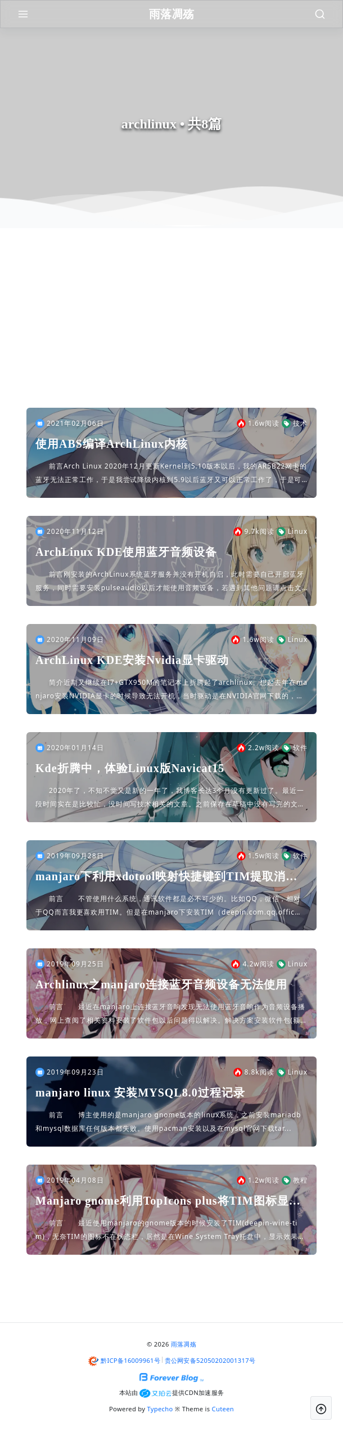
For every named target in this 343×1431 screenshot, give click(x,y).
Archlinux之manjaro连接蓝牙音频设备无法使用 (161, 984)
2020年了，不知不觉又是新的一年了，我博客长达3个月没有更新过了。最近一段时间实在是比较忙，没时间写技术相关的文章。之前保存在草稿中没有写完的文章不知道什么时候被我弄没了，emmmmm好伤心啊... (170, 798)
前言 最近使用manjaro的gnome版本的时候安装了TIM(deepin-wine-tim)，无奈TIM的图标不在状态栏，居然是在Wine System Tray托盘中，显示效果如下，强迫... (170, 1230)
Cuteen (223, 1409)
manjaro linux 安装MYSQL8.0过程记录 (140, 1092)
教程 (295, 1180)
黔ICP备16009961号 (130, 1360)
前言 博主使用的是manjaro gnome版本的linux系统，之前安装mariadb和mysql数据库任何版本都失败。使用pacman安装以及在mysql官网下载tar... (168, 1121)
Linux (292, 531)
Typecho (160, 1409)
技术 (295, 423)
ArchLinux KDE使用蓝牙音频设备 (126, 552)
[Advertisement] (171, 323)
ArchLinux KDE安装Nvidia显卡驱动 (132, 660)
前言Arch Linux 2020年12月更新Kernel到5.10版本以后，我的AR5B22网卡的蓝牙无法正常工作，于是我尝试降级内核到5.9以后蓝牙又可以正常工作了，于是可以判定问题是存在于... (171, 474)
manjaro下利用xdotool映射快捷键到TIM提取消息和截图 (166, 877)
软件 (295, 747)
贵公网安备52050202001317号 (210, 1360)
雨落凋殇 (183, 1344)
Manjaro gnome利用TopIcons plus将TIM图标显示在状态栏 (168, 1201)
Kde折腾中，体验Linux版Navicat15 (129, 768)
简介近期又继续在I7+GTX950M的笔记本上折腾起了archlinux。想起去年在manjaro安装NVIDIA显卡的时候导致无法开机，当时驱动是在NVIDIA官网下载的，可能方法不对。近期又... (171, 690)
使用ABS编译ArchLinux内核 (111, 444)
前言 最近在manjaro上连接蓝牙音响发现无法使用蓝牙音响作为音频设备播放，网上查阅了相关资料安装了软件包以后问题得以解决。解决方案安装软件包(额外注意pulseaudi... (170, 1014)
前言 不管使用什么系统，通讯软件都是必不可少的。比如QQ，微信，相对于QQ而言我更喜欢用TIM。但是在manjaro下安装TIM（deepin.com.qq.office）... (168, 906)
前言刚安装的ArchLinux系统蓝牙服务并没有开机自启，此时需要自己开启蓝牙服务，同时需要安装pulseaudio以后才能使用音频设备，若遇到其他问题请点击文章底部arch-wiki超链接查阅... (169, 582)
